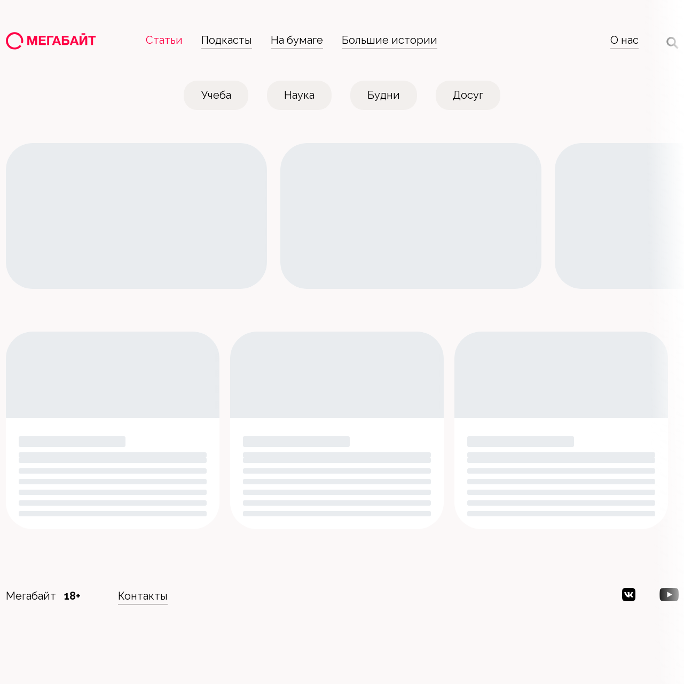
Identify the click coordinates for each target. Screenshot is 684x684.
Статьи (164, 40)
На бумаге (297, 40)
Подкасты (226, 40)
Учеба (216, 95)
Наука (299, 95)
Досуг (468, 95)
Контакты (143, 595)
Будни (383, 95)
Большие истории (389, 40)
